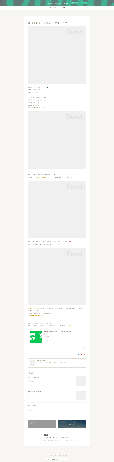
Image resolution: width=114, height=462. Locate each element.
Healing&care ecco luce (40, 177)
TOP (50, 7)
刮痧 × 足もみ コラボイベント (35, 377)
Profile (64, 7)
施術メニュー (56, 7)
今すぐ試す (74, 2)
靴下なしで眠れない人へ (34, 405)
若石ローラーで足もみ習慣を (35, 391)
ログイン (84, 2)
